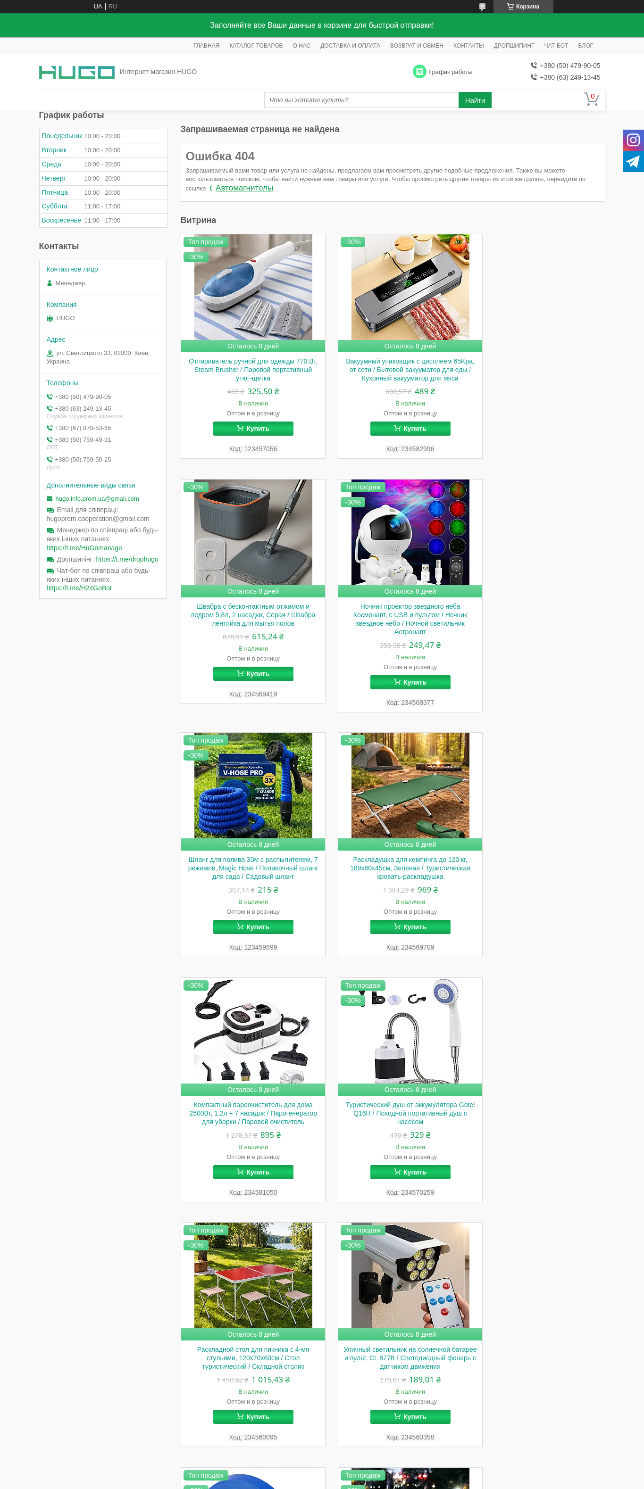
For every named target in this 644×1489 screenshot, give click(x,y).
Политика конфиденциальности (368, 1296)
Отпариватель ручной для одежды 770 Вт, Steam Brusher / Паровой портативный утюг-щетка (247, 369)
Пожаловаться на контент (288, 1296)
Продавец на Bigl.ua (322, 1288)
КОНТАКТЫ (468, 45)
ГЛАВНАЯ (206, 45)
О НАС (301, 45)
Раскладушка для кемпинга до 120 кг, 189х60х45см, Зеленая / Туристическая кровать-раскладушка (538, 624)
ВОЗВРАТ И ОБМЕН (416, 45)
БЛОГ (585, 45)
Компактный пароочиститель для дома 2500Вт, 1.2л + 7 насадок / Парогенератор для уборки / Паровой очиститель (247, 883)
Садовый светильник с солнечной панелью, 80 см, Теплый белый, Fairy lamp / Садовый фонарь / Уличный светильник (538, 1137)
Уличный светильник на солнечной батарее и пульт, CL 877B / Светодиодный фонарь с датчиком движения (247, 1137)
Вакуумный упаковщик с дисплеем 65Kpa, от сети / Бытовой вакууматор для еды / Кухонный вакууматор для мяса (392, 373)
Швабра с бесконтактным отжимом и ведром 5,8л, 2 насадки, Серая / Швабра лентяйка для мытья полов (538, 369)
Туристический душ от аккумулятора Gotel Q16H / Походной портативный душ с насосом (393, 879)
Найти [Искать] (475, 100)
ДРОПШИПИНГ (514, 45)
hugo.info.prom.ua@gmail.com (97, 498)
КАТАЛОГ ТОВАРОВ (256, 45)
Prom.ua (362, 1279)
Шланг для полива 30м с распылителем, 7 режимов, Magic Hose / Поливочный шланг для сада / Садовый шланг (392, 628)
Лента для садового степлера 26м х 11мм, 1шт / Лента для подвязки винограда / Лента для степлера (393, 1133)
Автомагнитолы (244, 187)
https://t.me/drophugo (127, 559)
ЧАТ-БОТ (556, 45)
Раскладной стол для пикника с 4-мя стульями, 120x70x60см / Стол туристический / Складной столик (538, 879)
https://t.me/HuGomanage (84, 548)
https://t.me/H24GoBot (79, 588)
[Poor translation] (34, 1351)
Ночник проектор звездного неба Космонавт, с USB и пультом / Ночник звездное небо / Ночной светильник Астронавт (247, 628)
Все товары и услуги (567, 1250)
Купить (252, 428)
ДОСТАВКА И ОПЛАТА (350, 45)
